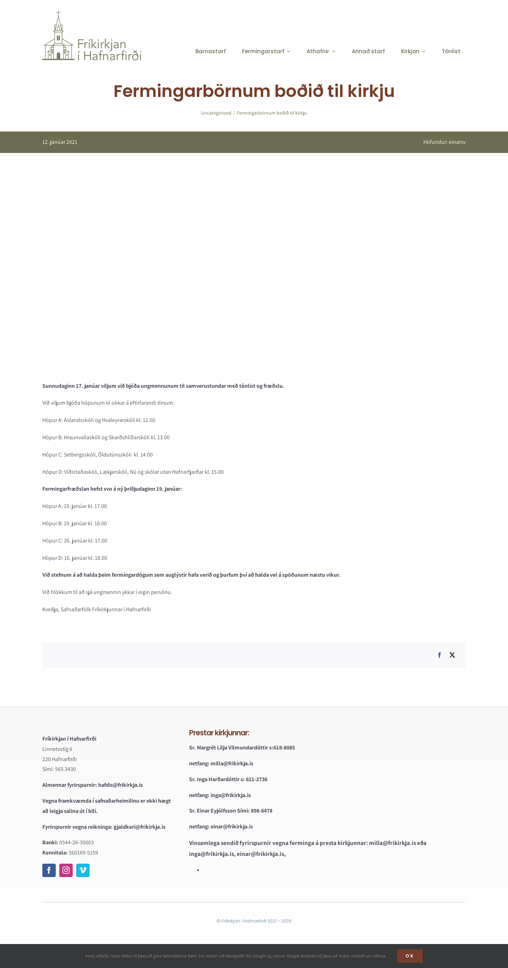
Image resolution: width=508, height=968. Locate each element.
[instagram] (66, 870)
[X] (452, 655)
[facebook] (49, 870)
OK (410, 955)
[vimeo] (83, 870)
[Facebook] (439, 655)
